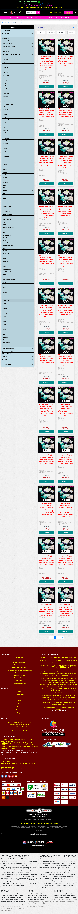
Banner (34, 7)
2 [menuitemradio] (57, 637)
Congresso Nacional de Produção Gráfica (19, 670)
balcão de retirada (62, 17)
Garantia (29, 17)
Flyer (49, 7)
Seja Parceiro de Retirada (19, 667)
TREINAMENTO (46, 718)
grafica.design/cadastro (47, 4)
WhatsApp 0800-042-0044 (29, 2)
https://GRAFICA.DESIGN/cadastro (58, 711)
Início (11, 17)
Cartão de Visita (20, 7)
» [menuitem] (62, 637)
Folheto (39, 7)
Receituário (20, 22)
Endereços (19, 17)
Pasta (60, 7)
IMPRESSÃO (11, 22)
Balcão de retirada (19, 665)
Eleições (19, 713)
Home (4, 22)
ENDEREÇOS (57, 673)
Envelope (55, 7)
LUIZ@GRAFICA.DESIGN (51, 2)
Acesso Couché (19, 672)
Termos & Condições (19, 683)
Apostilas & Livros (19, 678)
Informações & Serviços (43, 17)
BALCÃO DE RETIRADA (70, 673)
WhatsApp (67, 662)
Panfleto (28, 7)
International (19, 680)
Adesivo (45, 7)
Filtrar (73, 27)
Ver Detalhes (46, 86)
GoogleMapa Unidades (19, 675)
